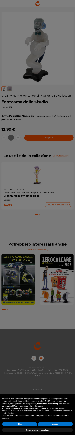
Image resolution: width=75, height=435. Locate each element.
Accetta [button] (55, 424)
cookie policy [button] (37, 406)
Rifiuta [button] (19, 424)
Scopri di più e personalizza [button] (37, 430)
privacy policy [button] (7, 401)
